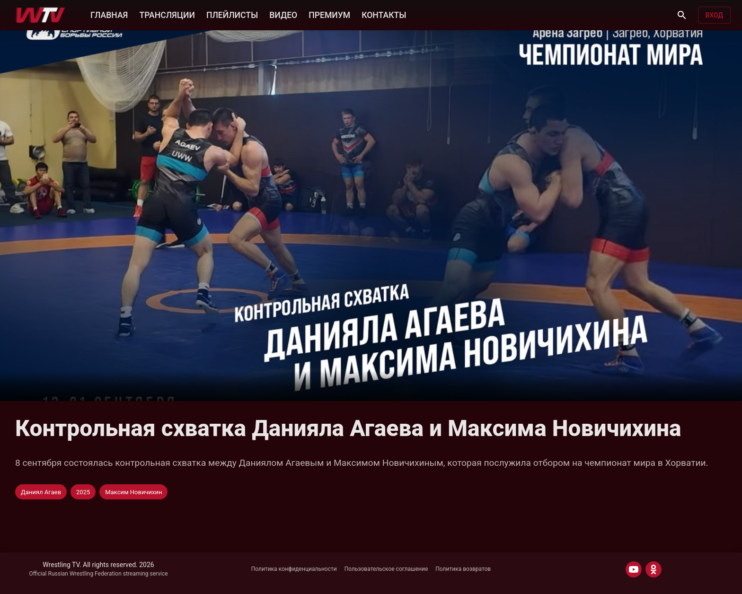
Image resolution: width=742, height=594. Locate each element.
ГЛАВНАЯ (109, 15)
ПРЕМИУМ (329, 15)
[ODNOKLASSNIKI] (653, 569)
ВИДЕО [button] (283, 15)
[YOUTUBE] (634, 569)
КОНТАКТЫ (384, 15)
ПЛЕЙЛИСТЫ (232, 15)
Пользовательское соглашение (386, 569)
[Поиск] (682, 15)
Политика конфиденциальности (294, 569)
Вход (714, 15)
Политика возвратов (463, 569)
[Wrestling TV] (40, 15)
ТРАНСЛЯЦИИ (166, 15)
